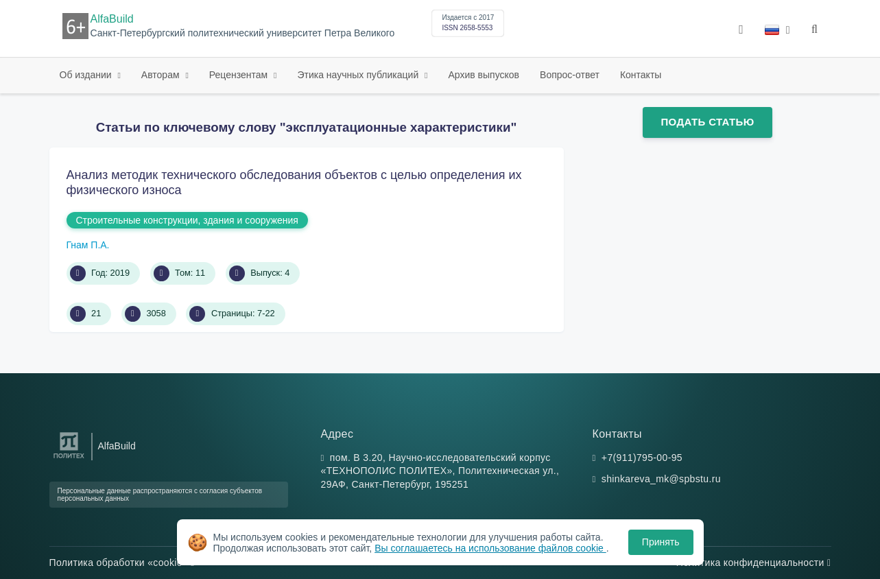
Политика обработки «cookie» (122, 562)
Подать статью (707, 122)
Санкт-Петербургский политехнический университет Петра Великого (243, 33)
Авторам (161, 74)
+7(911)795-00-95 (642, 457)
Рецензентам (239, 74)
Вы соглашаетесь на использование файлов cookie (490, 548)
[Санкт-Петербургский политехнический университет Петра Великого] (68, 458)
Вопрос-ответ (569, 74)
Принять (661, 541)
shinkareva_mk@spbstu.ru (661, 478)
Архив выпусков (484, 74)
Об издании (87, 74)
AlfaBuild (112, 19)
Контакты (640, 74)
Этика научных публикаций (359, 74)
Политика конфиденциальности (753, 562)
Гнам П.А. (88, 244)
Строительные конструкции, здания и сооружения (187, 220)
